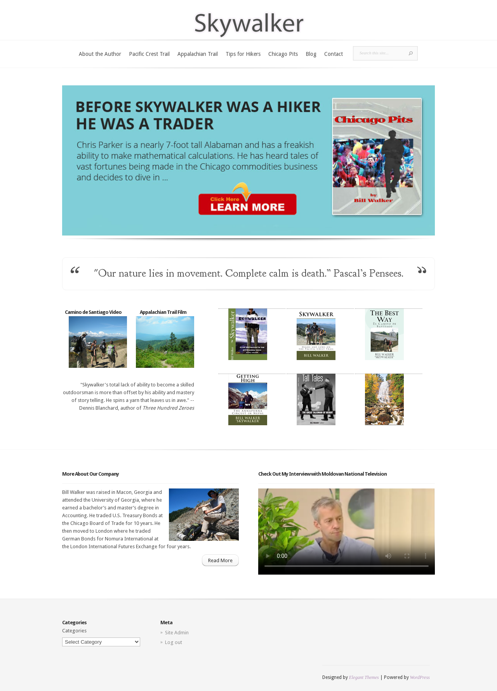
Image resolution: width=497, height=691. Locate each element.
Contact (333, 54)
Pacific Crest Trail (149, 54)
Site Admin (177, 633)
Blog (311, 54)
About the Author (100, 54)
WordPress (420, 677)
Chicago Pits (283, 54)
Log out (173, 642)
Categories (74, 631)
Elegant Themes (364, 677)
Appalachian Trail (197, 54)
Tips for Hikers (243, 54)
